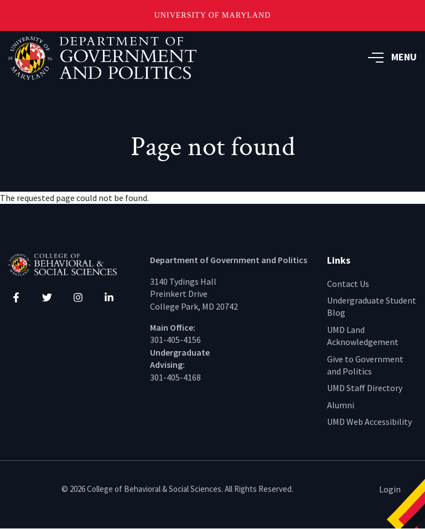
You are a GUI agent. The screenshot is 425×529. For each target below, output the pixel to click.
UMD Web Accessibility (369, 421)
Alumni (340, 404)
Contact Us (348, 283)
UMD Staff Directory (364, 387)
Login (390, 489)
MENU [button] (392, 56)
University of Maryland (212, 15)
